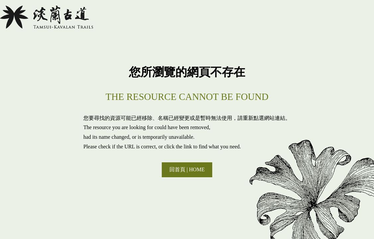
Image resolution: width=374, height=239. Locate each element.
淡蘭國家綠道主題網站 (46, 17)
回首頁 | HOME (187, 169)
